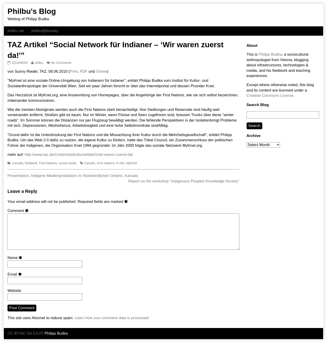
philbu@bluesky (44, 31)
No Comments (61, 63)
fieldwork (31, 163)
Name (15, 258)
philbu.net (15, 31)
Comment (18, 211)
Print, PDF (78, 71)
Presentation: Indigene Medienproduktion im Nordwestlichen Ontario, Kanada (72, 176)
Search (254, 126)
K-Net (120, 163)
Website (14, 290)
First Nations (48, 163)
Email (15, 274)
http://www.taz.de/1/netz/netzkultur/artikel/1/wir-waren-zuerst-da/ (79, 154)
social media (68, 163)
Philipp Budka (270, 54)
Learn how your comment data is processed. (112, 318)
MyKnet (131, 163)
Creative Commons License (270, 95)
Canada (17, 163)
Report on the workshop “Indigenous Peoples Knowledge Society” (183, 181)
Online (101, 71)
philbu (39, 63)
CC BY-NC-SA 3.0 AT (25, 333)
